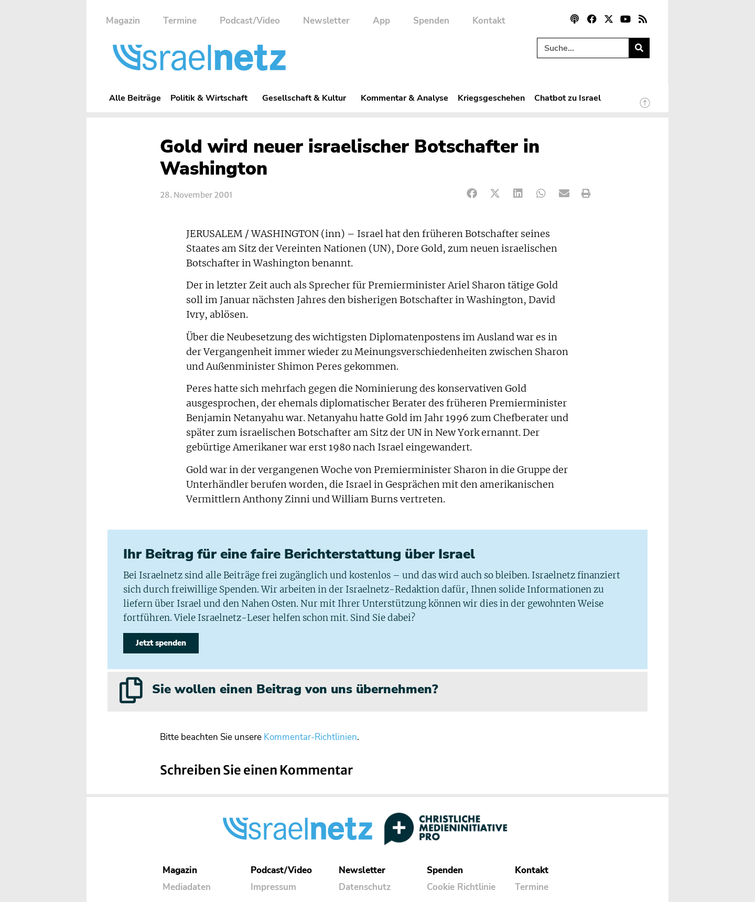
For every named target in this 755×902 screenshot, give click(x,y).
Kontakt (488, 21)
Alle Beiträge (135, 97)
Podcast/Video (250, 21)
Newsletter (326, 21)
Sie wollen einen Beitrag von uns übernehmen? (295, 689)
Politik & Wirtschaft (211, 97)
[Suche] (639, 48)
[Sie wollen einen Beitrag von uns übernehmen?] (131, 690)
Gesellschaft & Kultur (306, 97)
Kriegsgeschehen (491, 97)
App (381, 21)
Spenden (431, 21)
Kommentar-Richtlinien (310, 737)
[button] (472, 194)
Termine (180, 21)
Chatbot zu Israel (567, 97)
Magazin (123, 21)
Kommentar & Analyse (404, 97)
